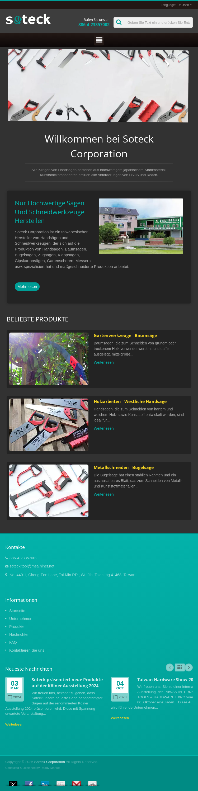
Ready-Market (50, 767)
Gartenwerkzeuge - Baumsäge (125, 335)
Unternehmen (20, 619)
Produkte (17, 626)
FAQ (13, 642)
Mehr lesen (27, 286)
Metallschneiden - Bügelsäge (124, 467)
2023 (120, 697)
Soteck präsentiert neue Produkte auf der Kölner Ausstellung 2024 (67, 683)
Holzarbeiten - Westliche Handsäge (130, 401)
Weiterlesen (104, 362)
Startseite (17, 611)
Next (189, 667)
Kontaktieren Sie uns (26, 650)
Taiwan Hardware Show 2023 (167, 680)
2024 (14, 697)
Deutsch (183, 5)
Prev (170, 667)
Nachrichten (19, 634)
